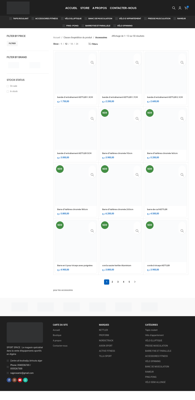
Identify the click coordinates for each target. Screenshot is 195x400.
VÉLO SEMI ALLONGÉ (155, 391)
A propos (57, 349)
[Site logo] (18, 8)
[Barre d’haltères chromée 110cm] (121, 132)
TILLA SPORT (105, 365)
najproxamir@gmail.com (22, 382)
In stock (14, 91)
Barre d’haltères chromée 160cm (164, 156)
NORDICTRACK (106, 349)
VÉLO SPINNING (153, 370)
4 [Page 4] (123, 291)
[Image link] (25, 341)
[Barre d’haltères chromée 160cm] (166, 132)
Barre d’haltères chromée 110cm (118, 156)
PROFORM (104, 344)
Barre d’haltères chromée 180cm (74, 215)
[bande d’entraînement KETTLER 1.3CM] (76, 73)
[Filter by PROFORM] (38, 65)
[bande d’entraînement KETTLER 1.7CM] (121, 73)
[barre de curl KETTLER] (166, 191)
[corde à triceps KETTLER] (166, 247)
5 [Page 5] (129, 291)
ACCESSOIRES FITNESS (156, 365)
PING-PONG (150, 386)
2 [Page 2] (112, 291)
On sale (13, 86)
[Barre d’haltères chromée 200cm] (121, 191)
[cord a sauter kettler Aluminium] (121, 247)
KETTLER (103, 339)
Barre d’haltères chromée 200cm (119, 215)
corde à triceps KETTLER (159, 271)
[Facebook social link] (9, 389)
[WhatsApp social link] (25, 389)
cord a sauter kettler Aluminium (118, 271)
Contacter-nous (60, 355)
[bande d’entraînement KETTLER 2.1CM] (166, 73)
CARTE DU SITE (60, 334)
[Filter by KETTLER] (17, 65)
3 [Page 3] (118, 291)
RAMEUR (149, 380)
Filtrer (12, 43)
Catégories (151, 334)
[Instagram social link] (14, 389)
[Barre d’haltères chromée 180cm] (76, 191)
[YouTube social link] (20, 389)
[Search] (174, 8)
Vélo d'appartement (154, 344)
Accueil (56, 37)
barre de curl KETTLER (158, 215)
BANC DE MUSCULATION (157, 375)
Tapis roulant (151, 339)
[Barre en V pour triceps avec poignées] (76, 247)
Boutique (57, 344)
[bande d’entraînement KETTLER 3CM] (76, 132)
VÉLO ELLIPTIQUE (153, 349)
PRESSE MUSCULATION (156, 355)
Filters (95, 44)
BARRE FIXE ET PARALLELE (158, 360)
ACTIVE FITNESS (107, 360)
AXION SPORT (105, 355)
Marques (104, 334)
